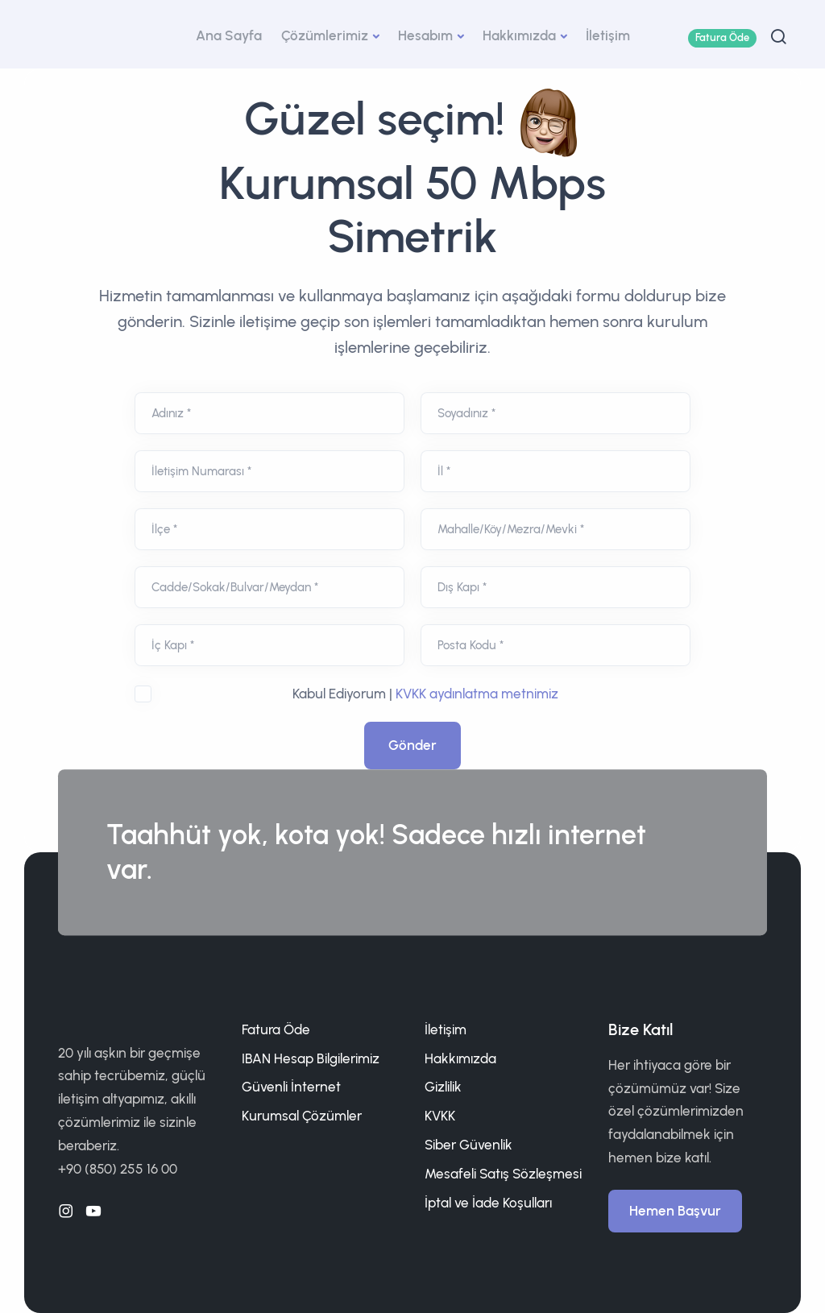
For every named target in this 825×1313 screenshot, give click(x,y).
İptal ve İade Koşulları (488, 1203)
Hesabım (425, 35)
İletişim (608, 35)
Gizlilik (443, 1087)
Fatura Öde (722, 37)
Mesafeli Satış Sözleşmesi (503, 1174)
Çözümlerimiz (324, 35)
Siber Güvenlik (468, 1145)
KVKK (440, 1116)
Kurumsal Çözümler (302, 1116)
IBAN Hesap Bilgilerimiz (310, 1058)
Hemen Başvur (675, 1211)
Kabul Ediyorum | (425, 693)
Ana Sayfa (229, 35)
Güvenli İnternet (291, 1087)
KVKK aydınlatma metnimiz (477, 693)
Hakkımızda (519, 35)
